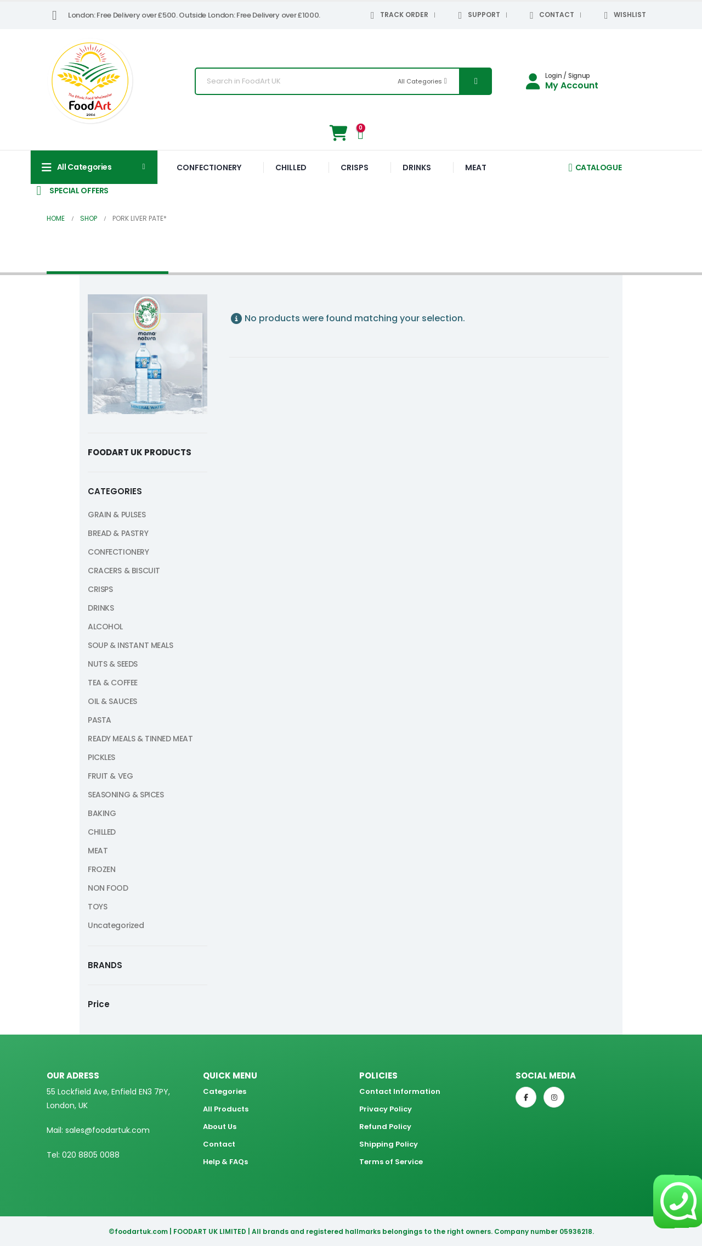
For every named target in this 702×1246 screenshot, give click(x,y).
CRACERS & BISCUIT (124, 570)
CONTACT (550, 15)
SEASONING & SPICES (125, 794)
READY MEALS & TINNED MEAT (140, 738)
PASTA (99, 719)
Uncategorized (116, 925)
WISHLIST (623, 15)
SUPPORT (477, 15)
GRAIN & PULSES (116, 514)
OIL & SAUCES (112, 701)
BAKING (102, 813)
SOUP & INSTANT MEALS (130, 645)
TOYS (97, 906)
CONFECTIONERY (209, 167)
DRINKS (417, 167)
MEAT (475, 167)
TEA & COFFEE (113, 682)
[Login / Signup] (562, 81)
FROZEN (101, 869)
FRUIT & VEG (110, 775)
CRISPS (355, 167)
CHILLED (291, 167)
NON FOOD (108, 887)
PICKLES (101, 757)
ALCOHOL (105, 626)
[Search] (475, 81)
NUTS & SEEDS (113, 663)
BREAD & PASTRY (118, 533)
